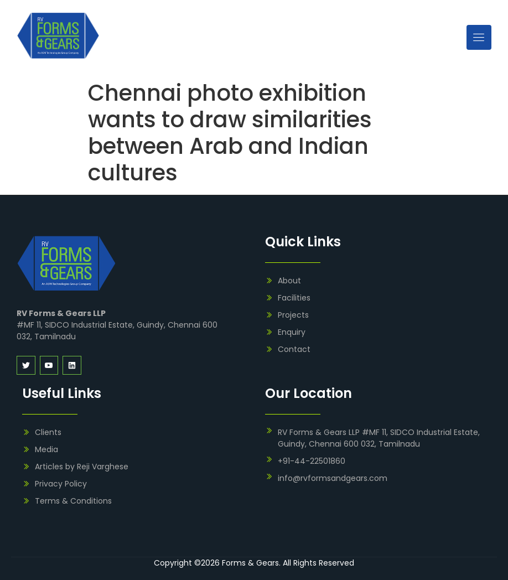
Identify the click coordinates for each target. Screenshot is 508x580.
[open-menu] (478, 37)
